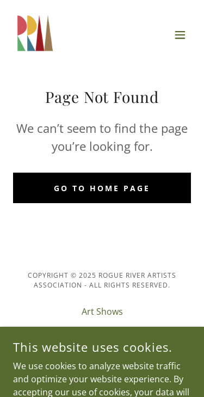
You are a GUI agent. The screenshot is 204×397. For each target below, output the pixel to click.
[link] (34, 35)
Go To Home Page (102, 188)
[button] (180, 35)
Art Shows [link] (102, 311)
